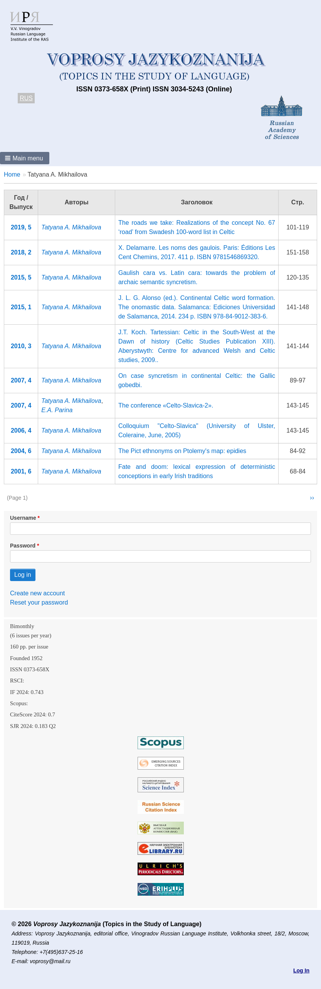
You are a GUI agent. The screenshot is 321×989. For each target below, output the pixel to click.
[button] (24, 158)
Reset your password (39, 602)
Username (23, 518)
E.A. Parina (56, 410)
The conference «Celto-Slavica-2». (165, 405)
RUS (26, 98)
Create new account (37, 593)
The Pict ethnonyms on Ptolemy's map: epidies (182, 451)
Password (22, 546)
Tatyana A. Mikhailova (71, 227)
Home (12, 174)
